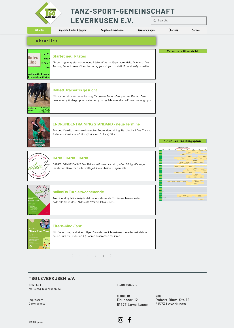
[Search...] (178, 21)
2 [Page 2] (87, 255)
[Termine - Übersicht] (183, 51)
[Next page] (110, 255)
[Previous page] (72, 255)
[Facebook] (129, 319)
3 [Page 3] (95, 255)
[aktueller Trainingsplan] (183, 141)
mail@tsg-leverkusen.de (45, 288)
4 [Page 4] (103, 255)
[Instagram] (120, 319)
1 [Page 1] (80, 255)
